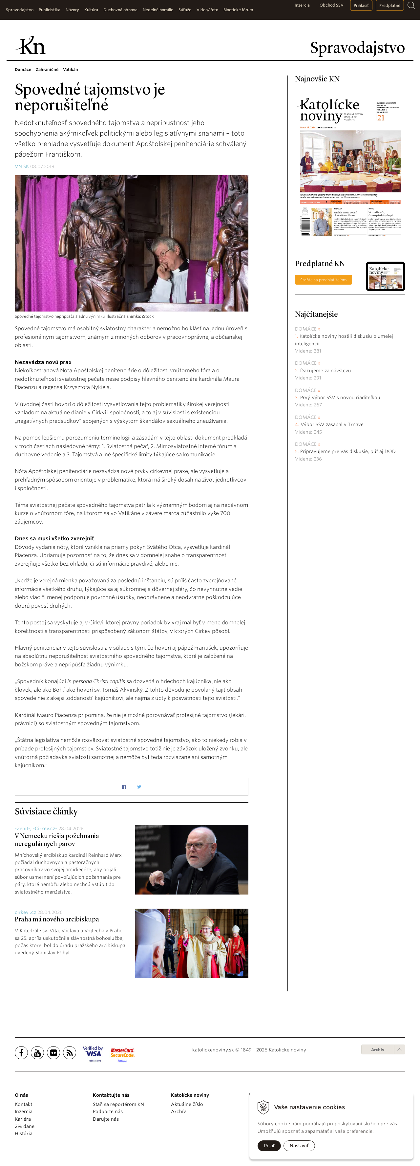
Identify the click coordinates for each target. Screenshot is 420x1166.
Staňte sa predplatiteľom (323, 279)
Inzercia (302, 5)
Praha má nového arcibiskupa (57, 920)
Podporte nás (108, 1111)
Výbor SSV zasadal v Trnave (332, 424)
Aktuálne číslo (187, 1104)
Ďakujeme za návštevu (325, 370)
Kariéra (23, 1119)
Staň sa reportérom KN (118, 1104)
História (23, 1133)
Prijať (269, 1145)
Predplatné (389, 5)
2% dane (24, 1126)
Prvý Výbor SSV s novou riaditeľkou (340, 397)
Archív (377, 1049)
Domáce (306, 329)
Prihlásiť (361, 5)
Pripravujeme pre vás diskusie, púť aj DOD (348, 451)
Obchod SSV (332, 5)
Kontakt (23, 1104)
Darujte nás (106, 1119)
